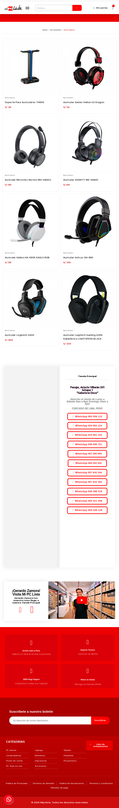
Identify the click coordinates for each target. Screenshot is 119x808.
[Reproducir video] (82, 600)
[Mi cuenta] (100, 8)
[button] (87, 416)
